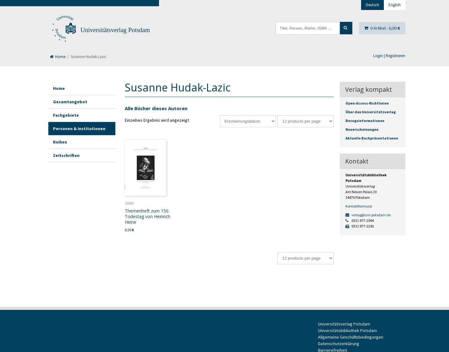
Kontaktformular (358, 206)
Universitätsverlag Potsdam (115, 30)
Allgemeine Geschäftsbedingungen (350, 337)
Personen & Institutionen (79, 128)
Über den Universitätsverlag (370, 112)
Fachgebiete (66, 115)
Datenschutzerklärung (338, 343)
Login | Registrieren (389, 55)
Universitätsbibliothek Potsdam (347, 330)
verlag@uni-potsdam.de (368, 215)
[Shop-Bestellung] (248, 121)
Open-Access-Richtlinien (367, 103)
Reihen (60, 142)
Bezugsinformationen (364, 120)
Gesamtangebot (70, 102)
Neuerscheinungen (362, 129)
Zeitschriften (66, 155)
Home (57, 56)
